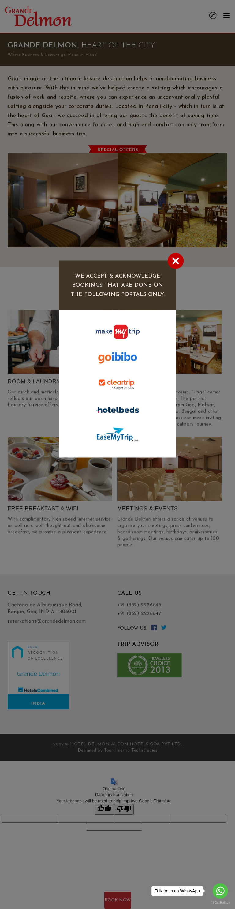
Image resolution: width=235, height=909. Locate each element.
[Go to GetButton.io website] (220, 903)
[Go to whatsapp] (220, 891)
